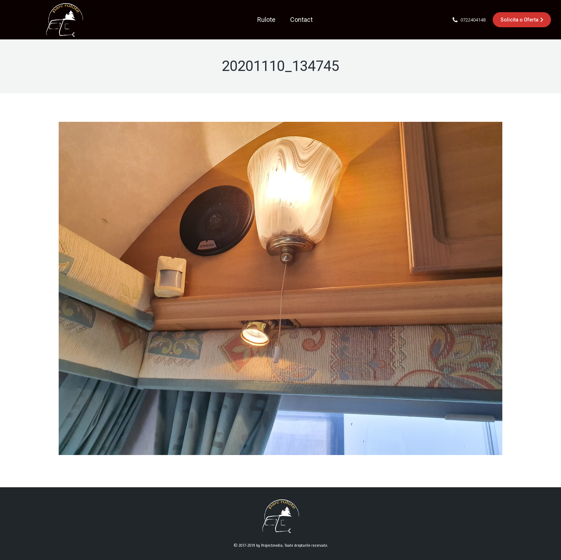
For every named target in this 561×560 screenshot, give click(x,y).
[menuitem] (266, 19)
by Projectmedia (269, 545)
